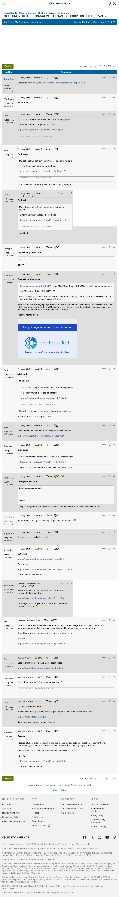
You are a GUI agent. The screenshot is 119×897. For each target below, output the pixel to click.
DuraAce (8, 678)
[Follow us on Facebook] (84, 837)
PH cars (35, 812)
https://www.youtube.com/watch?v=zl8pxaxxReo (41, 598)
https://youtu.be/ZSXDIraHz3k (32, 716)
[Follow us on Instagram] (100, 837)
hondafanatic (10, 732)
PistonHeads (10, 13)
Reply (8, 66)
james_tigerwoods (13, 585)
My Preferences (22, 22)
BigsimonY (9, 533)
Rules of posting (98, 826)
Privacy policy (97, 815)
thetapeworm (11, 248)
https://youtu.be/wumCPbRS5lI (34, 286)
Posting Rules (59, 790)
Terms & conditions (100, 804)
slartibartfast (11, 516)
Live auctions (38, 804)
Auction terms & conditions (98, 809)
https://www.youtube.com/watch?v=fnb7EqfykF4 (41, 129)
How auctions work (11, 812)
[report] (112, 77)
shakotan (8, 275)
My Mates (36, 22)
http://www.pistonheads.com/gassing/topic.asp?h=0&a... (60, 82)
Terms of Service (76, 844)
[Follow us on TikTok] (115, 837)
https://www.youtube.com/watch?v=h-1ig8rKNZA (41, 435)
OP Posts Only (85, 66)
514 (105, 66)
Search (77, 22)
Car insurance (67, 812)
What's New (98, 22)
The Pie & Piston (46, 13)
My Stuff (86, 22)
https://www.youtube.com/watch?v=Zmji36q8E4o (41, 643)
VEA (6, 150)
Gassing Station (27, 13)
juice (6, 427)
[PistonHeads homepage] (59, 3)
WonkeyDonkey (12, 99)
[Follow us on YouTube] (107, 837)
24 (110, 22)
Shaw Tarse (10, 79)
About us (6, 804)
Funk (6, 115)
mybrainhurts (11, 550)
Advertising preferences (13, 821)
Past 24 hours (38, 821)
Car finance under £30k (72, 804)
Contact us (7, 808)
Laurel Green (10, 477)
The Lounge (62, 13)
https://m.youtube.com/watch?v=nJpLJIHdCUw (40, 668)
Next (114, 66)
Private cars (37, 817)
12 (108, 22)
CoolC (7, 194)
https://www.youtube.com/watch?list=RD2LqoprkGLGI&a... (46, 569)
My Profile (9, 22)
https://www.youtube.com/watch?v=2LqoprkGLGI (41, 559)
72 (113, 22)
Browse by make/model (43, 808)
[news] (104, 77)
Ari (5, 621)
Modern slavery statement (98, 821)
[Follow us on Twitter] (92, 837)
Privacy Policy (57, 844)
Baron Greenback (13, 446)
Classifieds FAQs (10, 817)
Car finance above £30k (72, 808)
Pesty (7, 659)
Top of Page (63, 785)
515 (109, 66)
